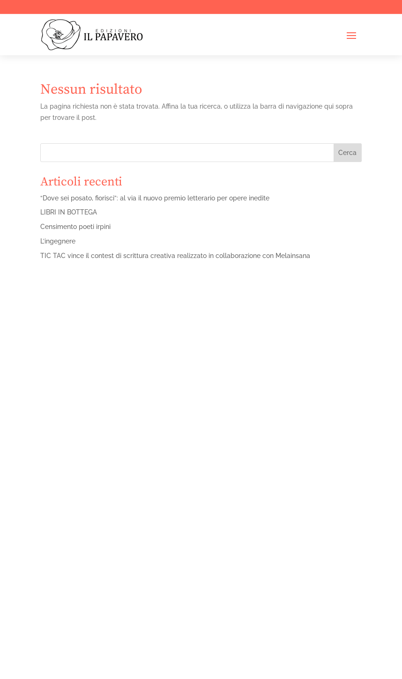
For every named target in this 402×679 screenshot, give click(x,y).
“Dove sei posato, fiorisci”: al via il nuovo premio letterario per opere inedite (154, 198)
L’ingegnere (57, 241)
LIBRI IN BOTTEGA (68, 212)
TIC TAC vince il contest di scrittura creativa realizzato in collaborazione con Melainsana (175, 255)
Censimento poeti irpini (75, 226)
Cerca (347, 152)
